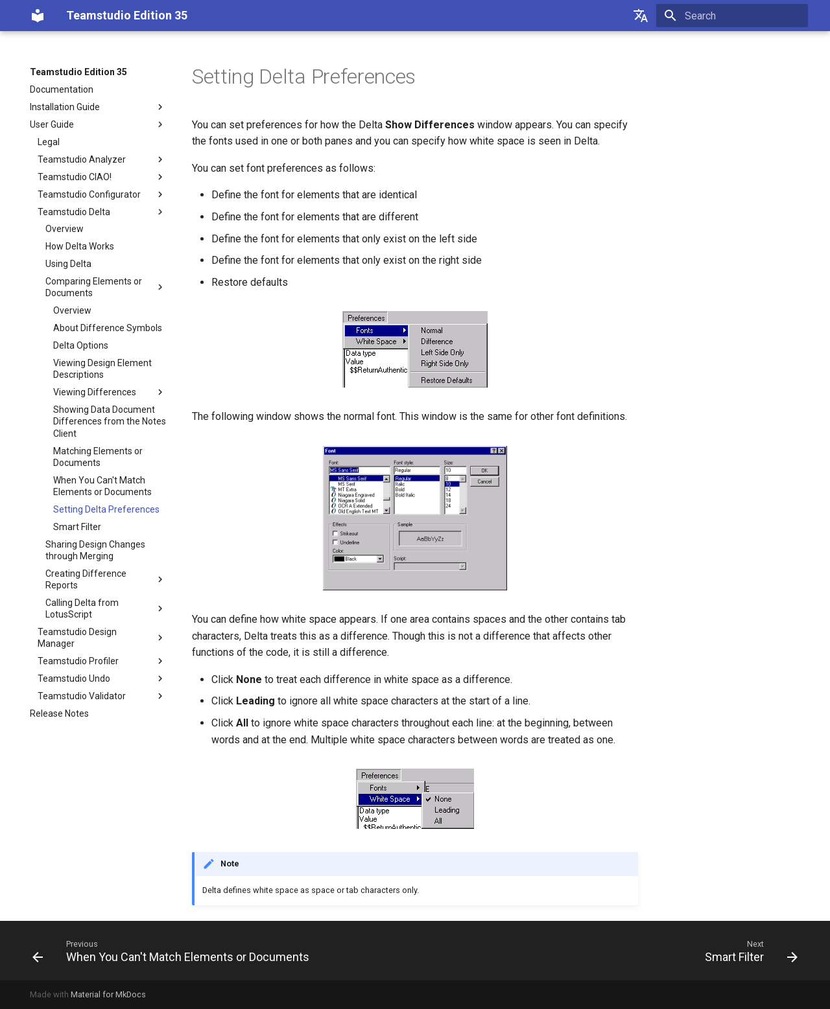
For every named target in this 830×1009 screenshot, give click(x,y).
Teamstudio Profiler (102, 661)
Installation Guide (98, 107)
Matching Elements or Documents (98, 457)
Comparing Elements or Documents (105, 287)
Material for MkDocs (108, 994)
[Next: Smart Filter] (748, 950)
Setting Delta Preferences (106, 509)
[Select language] (641, 16)
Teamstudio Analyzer (102, 159)
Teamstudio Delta (102, 212)
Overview (64, 229)
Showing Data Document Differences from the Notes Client (109, 421)
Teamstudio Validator (102, 696)
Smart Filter (77, 527)
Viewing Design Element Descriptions (102, 369)
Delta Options (80, 345)
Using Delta (68, 264)
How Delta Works (79, 246)
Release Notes (59, 713)
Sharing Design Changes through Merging (95, 550)
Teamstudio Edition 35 (78, 72)
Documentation (61, 89)
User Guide (98, 124)
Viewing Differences (109, 392)
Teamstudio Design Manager (102, 638)
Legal (49, 142)
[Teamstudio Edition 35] (38, 16)
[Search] (732, 15)
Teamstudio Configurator (102, 194)
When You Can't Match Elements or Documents (102, 486)
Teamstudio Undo (102, 678)
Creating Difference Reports (105, 579)
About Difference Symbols (107, 328)
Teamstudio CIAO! (102, 177)
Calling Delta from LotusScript (105, 608)
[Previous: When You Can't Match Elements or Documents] (174, 950)
